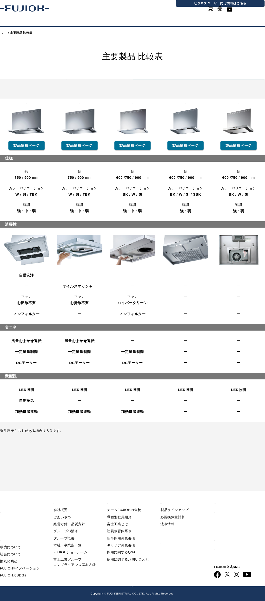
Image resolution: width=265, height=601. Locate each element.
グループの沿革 (65, 522)
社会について (10, 545)
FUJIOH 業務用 (153, 585)
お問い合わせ (226, 530)
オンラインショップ (195, 14)
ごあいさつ (62, 508)
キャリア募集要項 (121, 536)
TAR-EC (26, 148)
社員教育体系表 (119, 522)
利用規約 (222, 503)
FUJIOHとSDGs (13, 567)
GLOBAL (225, 11)
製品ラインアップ (174, 501)
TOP (4, 493)
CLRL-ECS (79, 148)
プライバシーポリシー (234, 512)
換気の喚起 (9, 552)
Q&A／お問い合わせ (232, 493)
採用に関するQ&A (121, 543)
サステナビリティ (115, 21)
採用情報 (175, 21)
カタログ (38, 21)
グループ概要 (64, 529)
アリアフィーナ (198, 89)
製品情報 (12, 21)
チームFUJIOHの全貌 (124, 501)
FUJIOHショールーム (70, 543)
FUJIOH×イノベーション (20, 559)
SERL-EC (132, 148)
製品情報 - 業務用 (176, 524)
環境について (10, 538)
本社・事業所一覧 (67, 536)
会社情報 (149, 21)
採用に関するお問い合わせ (128, 550)
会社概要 (60, 501)
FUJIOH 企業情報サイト (73, 585)
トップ (4, 32)
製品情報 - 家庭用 (25, 32)
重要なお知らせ (14, 503)
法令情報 (167, 515)
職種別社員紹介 (119, 508)
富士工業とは (117, 515)
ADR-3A (239, 148)
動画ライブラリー (250, 14)
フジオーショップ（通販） (191, 585)
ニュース (8, 512)
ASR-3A (185, 148)
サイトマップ (226, 521)
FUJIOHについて (72, 21)
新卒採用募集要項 (121, 529)
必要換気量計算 (172, 508)
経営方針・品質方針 (69, 515)
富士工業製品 (66, 88)
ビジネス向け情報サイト (236, 549)
